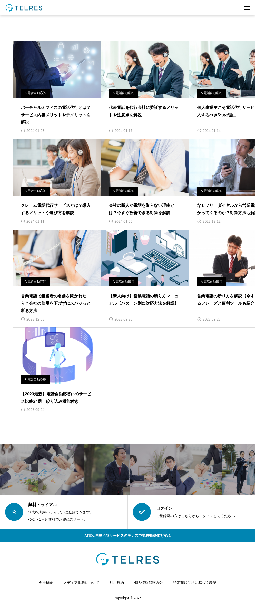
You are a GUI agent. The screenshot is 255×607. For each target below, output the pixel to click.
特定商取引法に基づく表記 (194, 583)
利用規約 (117, 583)
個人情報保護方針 (148, 583)
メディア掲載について (81, 583)
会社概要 (46, 583)
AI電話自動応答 (35, 93)
